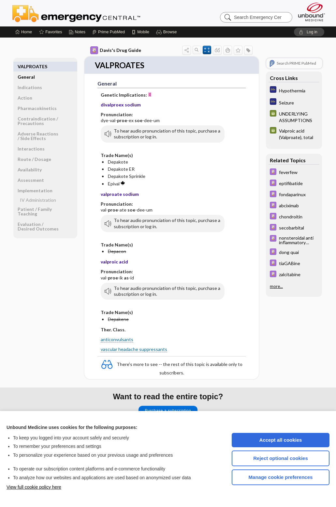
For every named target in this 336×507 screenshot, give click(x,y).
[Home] (23, 32)
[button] (167, 32)
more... (276, 286)
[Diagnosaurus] (294, 90)
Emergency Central (93, 13)
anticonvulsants (117, 339)
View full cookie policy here (34, 487)
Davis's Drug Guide (115, 50)
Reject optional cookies (280, 458)
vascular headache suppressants (134, 349)
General (26, 66)
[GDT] (294, 116)
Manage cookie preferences (281, 477)
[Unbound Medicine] (311, 12)
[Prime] (108, 32)
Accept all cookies (280, 440)
